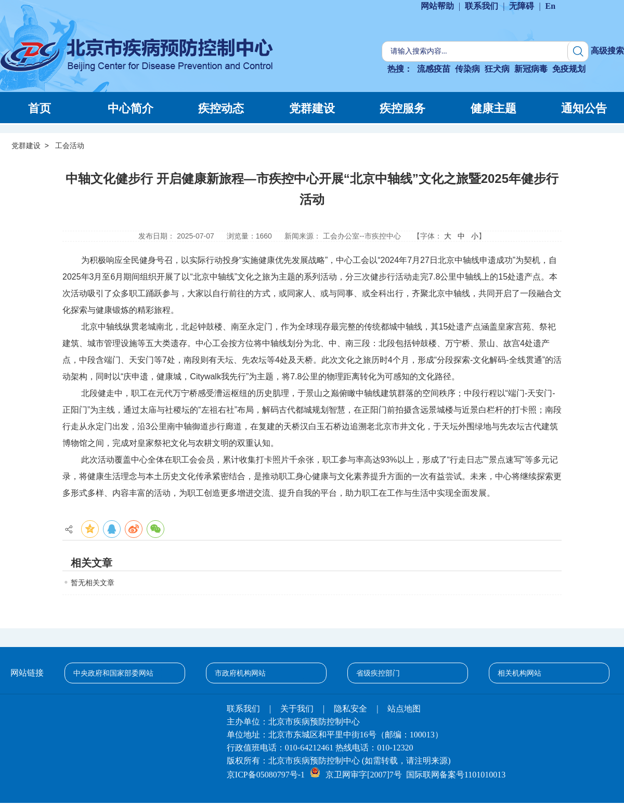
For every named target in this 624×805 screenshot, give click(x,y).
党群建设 (26, 145)
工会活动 (69, 145)
